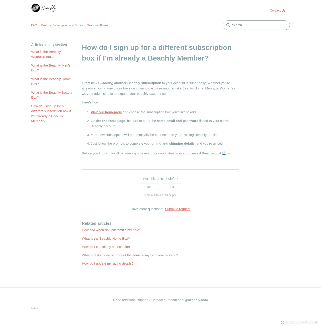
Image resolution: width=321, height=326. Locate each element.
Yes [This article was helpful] (149, 186)
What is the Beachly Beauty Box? (51, 95)
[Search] (256, 25)
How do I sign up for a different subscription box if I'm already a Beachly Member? (51, 113)
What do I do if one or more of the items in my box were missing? (130, 255)
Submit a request (177, 209)
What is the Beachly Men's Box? (50, 67)
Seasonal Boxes (97, 25)
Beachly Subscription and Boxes (62, 25)
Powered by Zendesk (302, 322)
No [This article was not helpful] (172, 186)
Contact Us (277, 10)
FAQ (34, 25)
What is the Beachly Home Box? (51, 81)
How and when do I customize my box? (111, 230)
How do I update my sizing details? (108, 263)
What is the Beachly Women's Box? (46, 54)
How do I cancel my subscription (106, 247)
